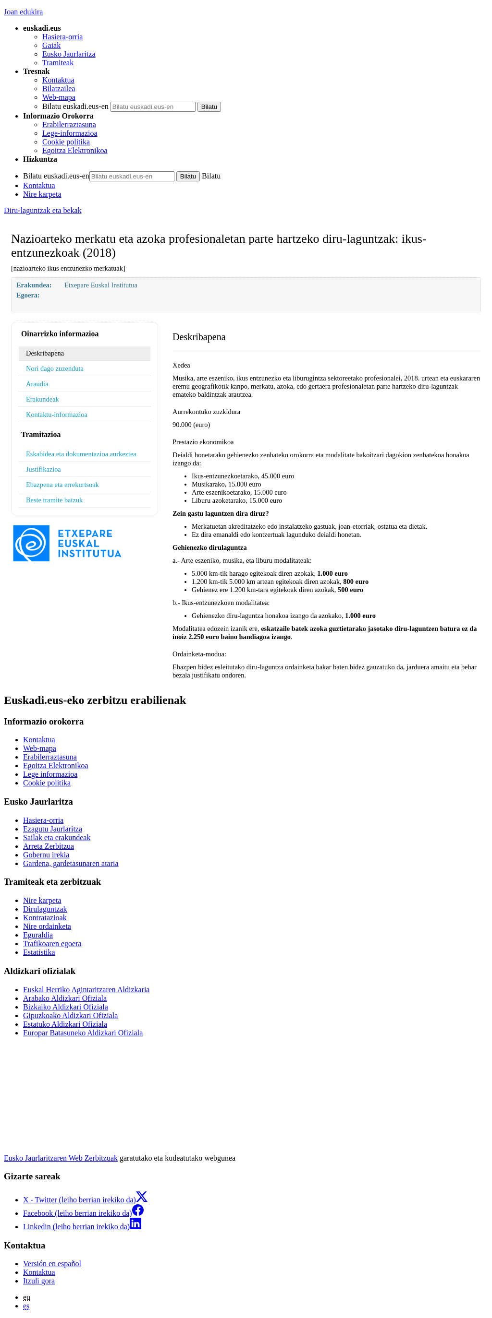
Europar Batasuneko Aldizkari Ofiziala (83, 1033)
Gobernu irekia (46, 855)
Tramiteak (58, 63)
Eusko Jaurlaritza (69, 54)
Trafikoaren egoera (52, 943)
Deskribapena (45, 353)
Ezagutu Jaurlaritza (52, 829)
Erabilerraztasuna (69, 124)
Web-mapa (58, 97)
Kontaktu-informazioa (56, 414)
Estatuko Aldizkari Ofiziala (65, 1024)
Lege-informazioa (70, 133)
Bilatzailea (58, 88)
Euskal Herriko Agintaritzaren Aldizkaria (86, 990)
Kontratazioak (45, 918)
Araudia (37, 384)
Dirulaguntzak (45, 909)
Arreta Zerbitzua (48, 846)
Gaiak (51, 45)
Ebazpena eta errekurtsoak (62, 484)
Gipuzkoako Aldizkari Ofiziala (70, 1015)
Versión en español (52, 1263)
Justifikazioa (43, 469)
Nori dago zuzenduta (55, 368)
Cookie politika (66, 142)
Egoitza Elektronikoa (75, 150)
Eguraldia (38, 935)
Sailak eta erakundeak (56, 837)
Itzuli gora (39, 1281)
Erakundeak (42, 399)
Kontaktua (58, 80)
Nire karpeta (42, 194)
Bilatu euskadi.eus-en (75, 106)
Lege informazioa (50, 774)
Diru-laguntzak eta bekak (43, 210)
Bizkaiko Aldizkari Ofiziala (65, 1007)
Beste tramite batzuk (54, 500)
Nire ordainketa (47, 926)
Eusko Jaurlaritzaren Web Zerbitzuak (61, 1158)
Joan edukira (23, 12)
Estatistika (39, 952)
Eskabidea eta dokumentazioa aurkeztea (81, 454)
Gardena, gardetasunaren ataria (71, 863)
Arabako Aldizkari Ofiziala (65, 998)
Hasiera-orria (62, 37)
